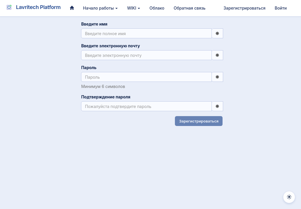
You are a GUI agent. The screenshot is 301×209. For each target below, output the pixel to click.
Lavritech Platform (32, 7)
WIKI (133, 8)
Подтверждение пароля (105, 96)
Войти (281, 8)
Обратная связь (190, 8)
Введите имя (93, 23)
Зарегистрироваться (244, 8)
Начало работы (100, 8)
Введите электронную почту (109, 45)
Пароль (88, 67)
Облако (156, 8)
